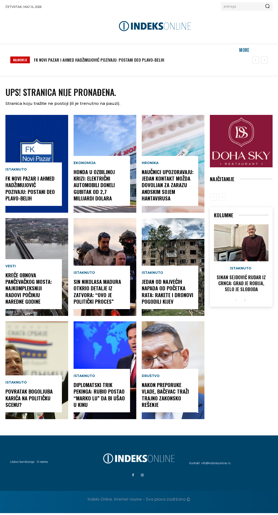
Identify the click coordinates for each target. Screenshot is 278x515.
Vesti (10, 269)
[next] (264, 59)
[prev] (255, 59)
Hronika (150, 166)
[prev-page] (213, 199)
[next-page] (244, 301)
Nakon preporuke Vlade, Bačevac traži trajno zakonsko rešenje (164, 397)
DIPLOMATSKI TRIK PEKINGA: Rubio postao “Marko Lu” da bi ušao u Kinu (99, 397)
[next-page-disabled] (222, 199)
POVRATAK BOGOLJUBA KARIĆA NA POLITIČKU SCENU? (28, 400)
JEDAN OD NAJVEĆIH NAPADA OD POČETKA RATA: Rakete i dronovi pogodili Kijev (167, 294)
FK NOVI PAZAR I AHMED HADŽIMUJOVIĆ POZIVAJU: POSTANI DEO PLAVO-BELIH (99, 60)
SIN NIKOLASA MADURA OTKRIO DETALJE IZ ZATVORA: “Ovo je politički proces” (97, 294)
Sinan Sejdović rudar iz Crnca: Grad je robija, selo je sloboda (241, 285)
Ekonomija (85, 166)
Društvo (151, 379)
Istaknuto (16, 172)
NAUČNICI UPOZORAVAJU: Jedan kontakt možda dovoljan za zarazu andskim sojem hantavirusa (167, 187)
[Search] (267, 6)
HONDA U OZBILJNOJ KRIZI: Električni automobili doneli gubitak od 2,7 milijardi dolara (94, 187)
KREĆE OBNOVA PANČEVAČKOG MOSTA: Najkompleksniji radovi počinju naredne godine (28, 290)
